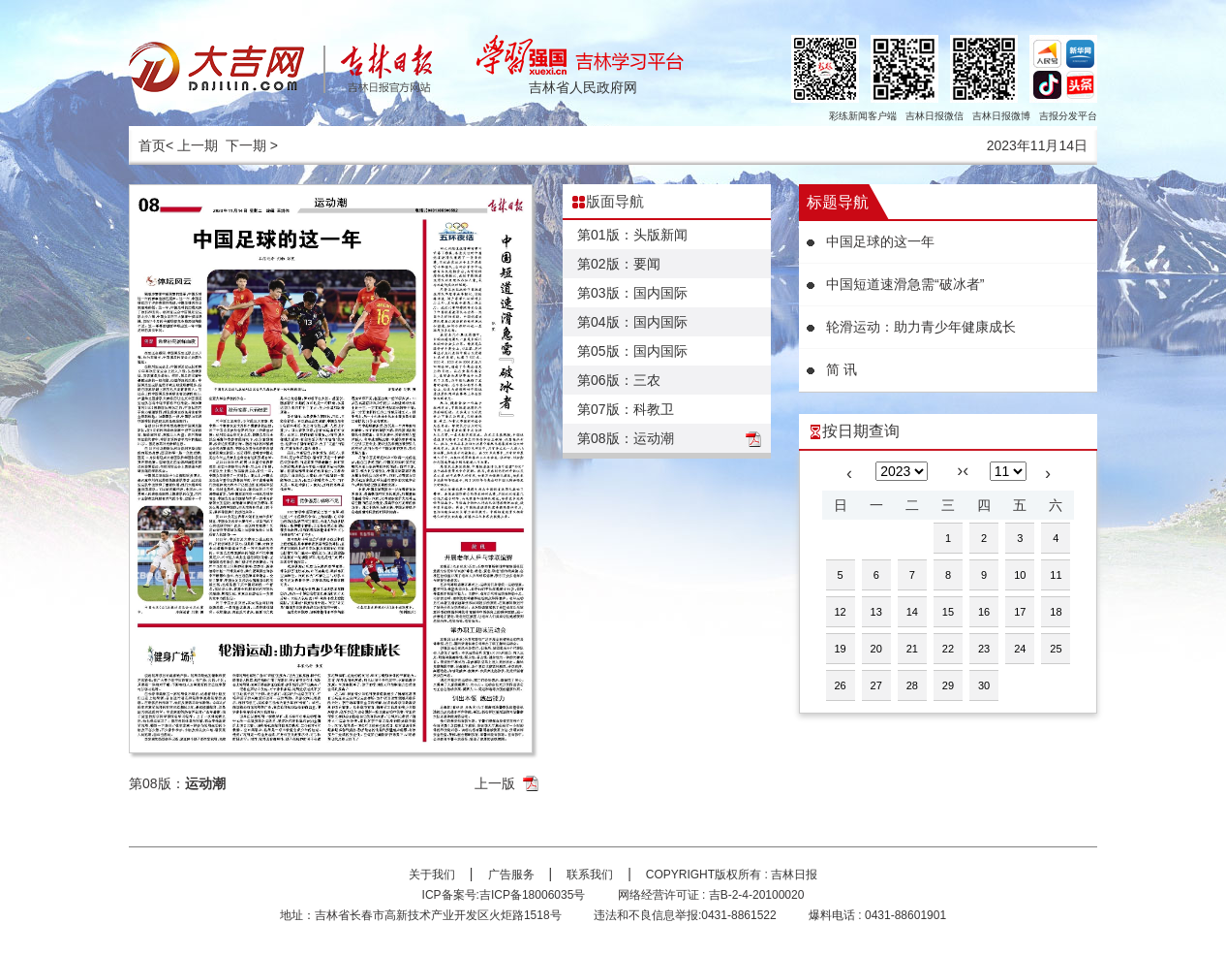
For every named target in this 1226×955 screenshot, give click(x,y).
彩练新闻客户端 (863, 116)
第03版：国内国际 (632, 293)
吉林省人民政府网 (583, 87)
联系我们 (590, 874)
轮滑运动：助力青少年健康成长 (921, 326)
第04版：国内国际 (632, 322)
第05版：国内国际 (632, 351)
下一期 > (252, 145)
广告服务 (511, 874)
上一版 (495, 783)
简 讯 (841, 369)
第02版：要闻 (618, 263)
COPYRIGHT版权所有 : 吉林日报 (731, 874)
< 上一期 (192, 145)
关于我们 (432, 874)
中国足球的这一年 (880, 241)
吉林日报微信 (934, 116)
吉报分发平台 (1068, 116)
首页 (152, 145)
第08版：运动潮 (625, 438)
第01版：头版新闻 (632, 234)
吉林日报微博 (1001, 116)
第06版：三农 (618, 380)
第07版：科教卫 (625, 409)
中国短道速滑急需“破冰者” (905, 284)
